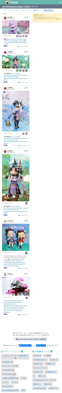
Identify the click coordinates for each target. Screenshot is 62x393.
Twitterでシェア (41, 345)
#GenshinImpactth (8, 302)
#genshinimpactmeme (9, 78)
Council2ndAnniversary (10, 390)
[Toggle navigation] (3, 2)
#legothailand (18, 310)
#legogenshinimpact (12, 300)
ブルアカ (5, 382)
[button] (60, 2)
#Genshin (19, 300)
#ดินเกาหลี (13, 264)
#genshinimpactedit (13, 76)
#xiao (6, 80)
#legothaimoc (7, 312)
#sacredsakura (7, 309)
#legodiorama (16, 307)
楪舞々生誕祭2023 (10, 378)
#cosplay (20, 40)
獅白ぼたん (37, 384)
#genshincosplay (13, 40)
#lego (5, 300)
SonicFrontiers (8, 374)
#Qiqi (5, 264)
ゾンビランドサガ (10, 366)
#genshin (6, 44)
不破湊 (47, 356)
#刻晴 (13, 42)
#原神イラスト (12, 73)
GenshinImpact (7, 386)
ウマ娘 (23, 378)
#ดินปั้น (8, 264)
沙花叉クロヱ (53, 388)
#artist (24, 42)
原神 (23, 390)
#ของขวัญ (10, 266)
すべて (5, 10)
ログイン (39, 335)
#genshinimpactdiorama (10, 305)
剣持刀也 (37, 356)
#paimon (6, 76)
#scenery (20, 42)
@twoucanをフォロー (25, 345)
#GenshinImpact (8, 261)
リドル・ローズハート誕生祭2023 (15, 357)
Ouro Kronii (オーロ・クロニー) (44, 380)
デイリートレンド (12, 351)
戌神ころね (37, 364)
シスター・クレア (40, 368)
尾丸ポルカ (47, 384)
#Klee (12, 259)
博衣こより (42, 376)
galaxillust (7, 362)
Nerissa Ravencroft (39, 388)
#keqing (9, 42)
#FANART (18, 262)
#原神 (16, 42)
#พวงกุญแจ (16, 266)
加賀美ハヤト (51, 372)
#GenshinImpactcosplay (10, 262)
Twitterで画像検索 (31, 339)
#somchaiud (12, 310)
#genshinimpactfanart (17, 75)
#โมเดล (5, 266)
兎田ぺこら (50, 364)
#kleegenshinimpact (19, 259)
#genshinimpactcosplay (20, 39)
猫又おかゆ (37, 372)
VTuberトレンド (42, 351)
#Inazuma (6, 310)
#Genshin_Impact (8, 307)
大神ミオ (53, 360)
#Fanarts (23, 262)
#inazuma (6, 40)
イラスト (14, 382)
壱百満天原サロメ (40, 360)
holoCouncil (7, 370)
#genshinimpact (10, 39)
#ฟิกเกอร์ (22, 264)
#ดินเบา (18, 264)
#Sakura (22, 307)
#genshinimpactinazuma (17, 309)
